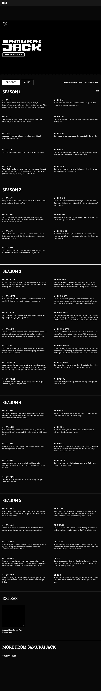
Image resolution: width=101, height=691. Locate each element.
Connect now (93, 82)
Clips (27, 82)
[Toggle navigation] (97, 3)
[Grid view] (97, 91)
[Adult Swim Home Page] (8, 3)
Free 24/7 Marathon (13, 54)
